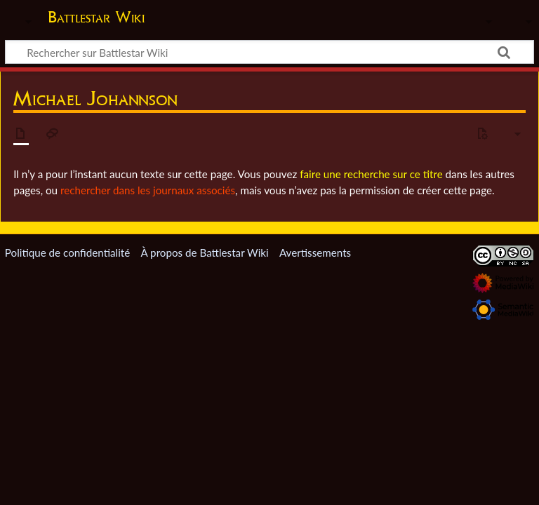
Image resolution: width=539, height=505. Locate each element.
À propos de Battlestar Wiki (204, 252)
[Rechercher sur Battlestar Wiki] (269, 52)
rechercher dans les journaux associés (147, 190)
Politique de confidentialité (67, 252)
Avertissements (315, 252)
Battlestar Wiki (96, 17)
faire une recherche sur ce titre (371, 174)
